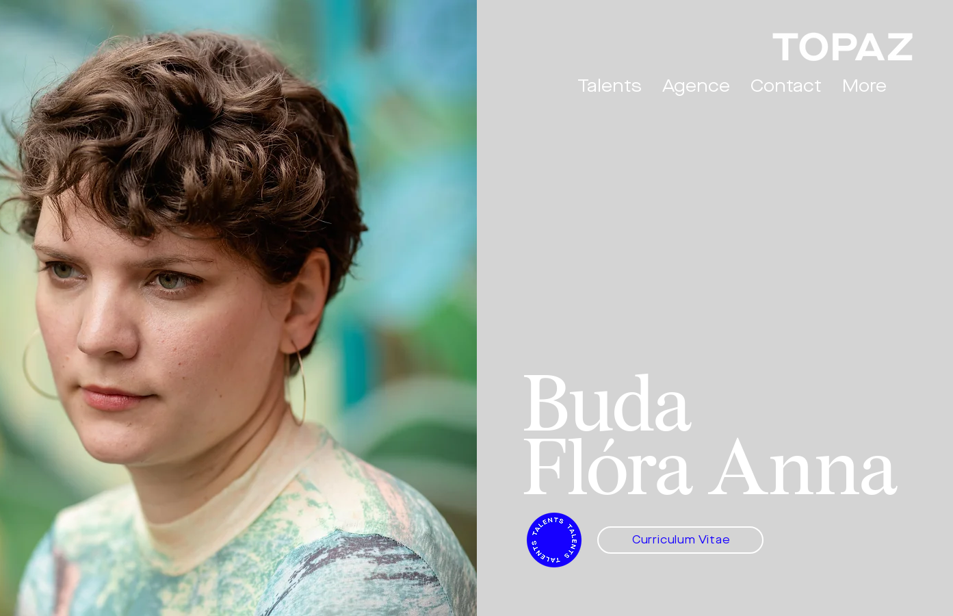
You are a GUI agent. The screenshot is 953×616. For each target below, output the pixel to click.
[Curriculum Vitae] (680, 540)
